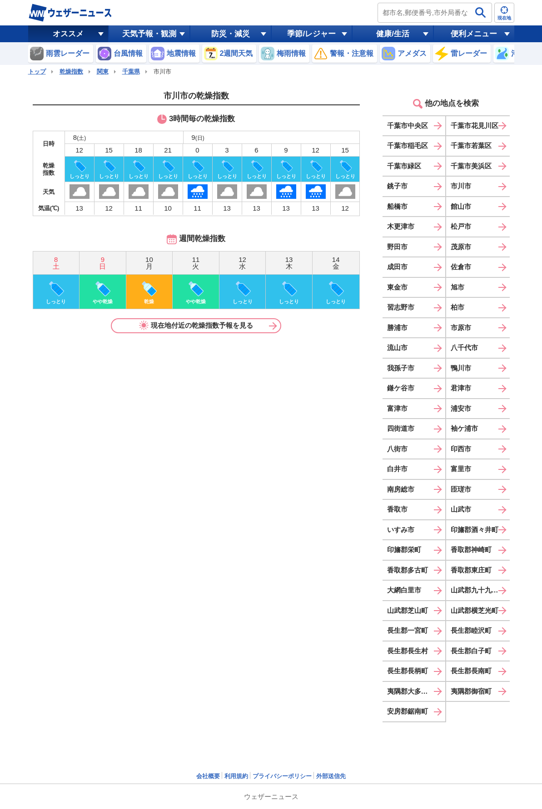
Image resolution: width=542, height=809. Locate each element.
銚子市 (397, 186)
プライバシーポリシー (282, 776)
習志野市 (400, 307)
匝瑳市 (461, 489)
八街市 (397, 449)
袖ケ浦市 (464, 428)
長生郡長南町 (471, 671)
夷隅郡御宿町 (471, 691)
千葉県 (131, 71)
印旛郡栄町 (404, 549)
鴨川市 (461, 368)
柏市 (457, 307)
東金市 (397, 287)
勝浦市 (397, 327)
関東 (103, 71)
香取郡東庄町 (471, 570)
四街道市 (400, 428)
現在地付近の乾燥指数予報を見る (196, 326)
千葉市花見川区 (474, 125)
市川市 (461, 186)
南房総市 (400, 489)
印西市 (461, 449)
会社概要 (208, 776)
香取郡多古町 (407, 570)
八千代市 (464, 347)
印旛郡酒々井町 (474, 529)
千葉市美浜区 (471, 166)
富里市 (461, 469)
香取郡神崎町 (471, 549)
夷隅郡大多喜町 (411, 691)
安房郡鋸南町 (407, 711)
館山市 (461, 206)
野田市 (397, 247)
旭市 (457, 287)
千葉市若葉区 (471, 145)
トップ (37, 71)
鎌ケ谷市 (400, 388)
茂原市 (461, 247)
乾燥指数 (71, 71)
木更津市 (400, 226)
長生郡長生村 (407, 651)
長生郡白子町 (471, 651)
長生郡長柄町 (407, 671)
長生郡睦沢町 (471, 630)
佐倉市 (461, 267)
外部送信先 (331, 776)
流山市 (397, 347)
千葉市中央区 (407, 125)
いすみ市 (400, 529)
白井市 (397, 469)
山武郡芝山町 (407, 610)
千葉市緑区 (404, 166)
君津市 (461, 388)
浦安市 (461, 408)
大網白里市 (404, 590)
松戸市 (461, 226)
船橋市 (397, 206)
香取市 (397, 509)
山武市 (461, 509)
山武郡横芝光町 (474, 610)
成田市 (397, 267)
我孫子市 (400, 368)
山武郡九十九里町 (478, 590)
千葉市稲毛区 (407, 145)
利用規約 (236, 776)
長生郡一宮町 (407, 630)
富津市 (397, 408)
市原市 (461, 327)
